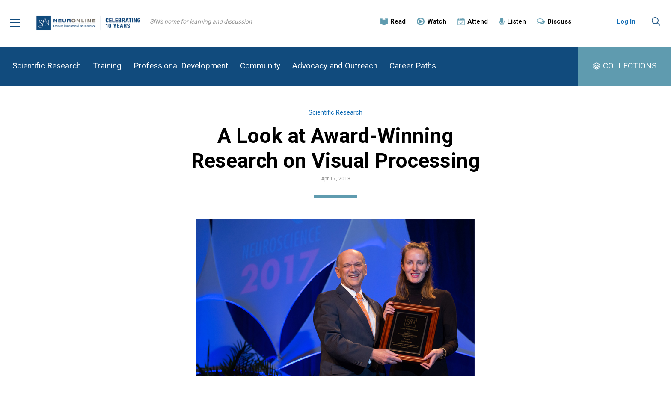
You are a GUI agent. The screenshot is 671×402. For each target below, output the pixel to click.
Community (260, 66)
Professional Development (181, 66)
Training (107, 66)
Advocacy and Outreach (334, 66)
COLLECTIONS (629, 66)
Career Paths (412, 66)
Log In (626, 21)
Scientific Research (46, 66)
